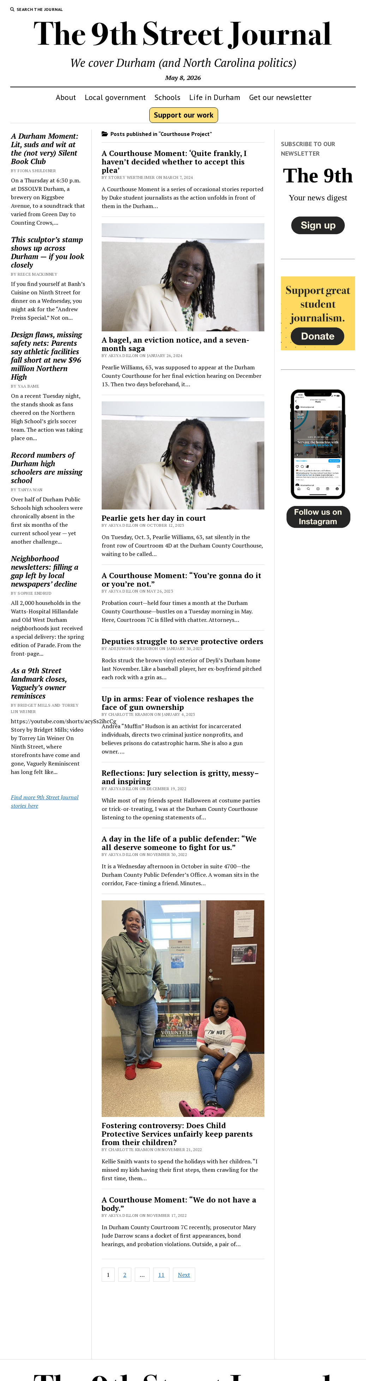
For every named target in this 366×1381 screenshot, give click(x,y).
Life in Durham (214, 97)
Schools (167, 97)
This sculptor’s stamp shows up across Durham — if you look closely (47, 252)
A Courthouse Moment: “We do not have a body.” (179, 1204)
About (66, 97)
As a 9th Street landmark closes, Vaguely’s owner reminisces (39, 683)
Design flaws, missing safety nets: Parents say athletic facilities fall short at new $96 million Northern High (46, 355)
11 (161, 1275)
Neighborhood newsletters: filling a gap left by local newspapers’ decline (44, 571)
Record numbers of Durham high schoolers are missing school (46, 468)
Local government (115, 97)
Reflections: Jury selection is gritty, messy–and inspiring (180, 777)
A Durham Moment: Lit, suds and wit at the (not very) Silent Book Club (44, 148)
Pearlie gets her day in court (154, 518)
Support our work (184, 115)
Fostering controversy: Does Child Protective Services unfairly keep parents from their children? (177, 1133)
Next (184, 1275)
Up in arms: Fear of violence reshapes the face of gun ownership (178, 703)
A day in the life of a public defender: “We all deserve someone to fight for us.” (179, 843)
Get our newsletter (280, 97)
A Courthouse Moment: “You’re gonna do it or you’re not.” (181, 579)
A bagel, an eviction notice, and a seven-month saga (175, 344)
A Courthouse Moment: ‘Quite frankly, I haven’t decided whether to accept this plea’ (174, 161)
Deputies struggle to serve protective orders (182, 641)
